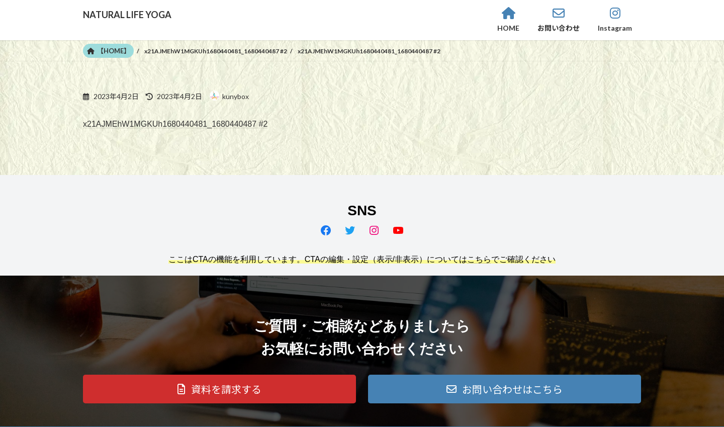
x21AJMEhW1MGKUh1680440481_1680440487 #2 (175, 124)
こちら (479, 259)
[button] (219, 389)
